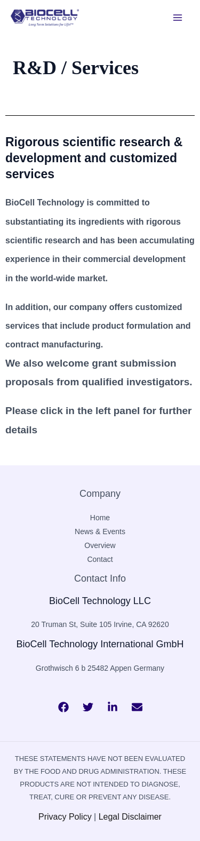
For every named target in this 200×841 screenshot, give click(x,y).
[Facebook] (63, 707)
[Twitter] (88, 707)
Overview (99, 545)
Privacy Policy (65, 816)
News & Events (100, 531)
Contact (100, 559)
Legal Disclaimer (130, 816)
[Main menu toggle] (177, 17)
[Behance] (112, 707)
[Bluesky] (137, 707)
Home (100, 517)
